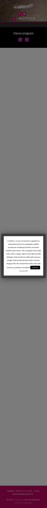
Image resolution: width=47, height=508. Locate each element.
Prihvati (35, 267)
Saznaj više (23, 271)
